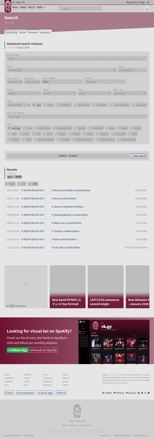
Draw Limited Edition (65, 198)
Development (27, 392)
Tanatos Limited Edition (66, 231)
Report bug (29, 436)
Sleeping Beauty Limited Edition (71, 214)
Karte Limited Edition (65, 239)
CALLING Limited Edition (67, 247)
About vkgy (46, 392)
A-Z (23, 183)
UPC (35, 183)
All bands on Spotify (43, 350)
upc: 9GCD (14, 176)
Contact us (105, 436)
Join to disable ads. (16, 306)
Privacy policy (141, 436)
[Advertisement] (26, 283)
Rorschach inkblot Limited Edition (72, 190)
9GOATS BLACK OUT (33, 190)
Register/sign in (13, 436)
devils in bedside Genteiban (69, 206)
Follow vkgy (19, 350)
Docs (10, 392)
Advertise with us (122, 436)
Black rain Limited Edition (68, 223)
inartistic (87, 425)
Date (12, 183)
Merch (62, 392)
